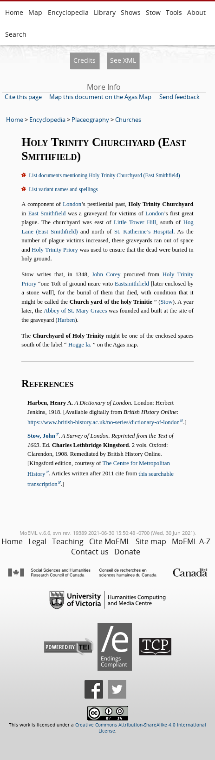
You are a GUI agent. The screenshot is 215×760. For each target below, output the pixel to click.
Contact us (90, 552)
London (72, 204)
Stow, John (41, 436)
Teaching (68, 541)
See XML (123, 60)
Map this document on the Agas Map (100, 97)
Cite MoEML (109, 541)
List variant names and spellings (63, 189)
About (196, 12)
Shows (131, 12)
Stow (153, 12)
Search (15, 34)
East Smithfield (47, 213)
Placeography (90, 119)
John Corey (106, 274)
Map (35, 12)
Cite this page (23, 97)
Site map (151, 541)
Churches (128, 119)
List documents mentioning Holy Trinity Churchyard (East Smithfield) (104, 175)
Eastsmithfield (132, 283)
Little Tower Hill (135, 222)
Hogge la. (79, 344)
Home (14, 12)
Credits (84, 60)
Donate (127, 552)
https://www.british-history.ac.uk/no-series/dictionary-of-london (103, 422)
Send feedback (179, 97)
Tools (174, 12)
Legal (37, 541)
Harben (66, 320)
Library (105, 12)
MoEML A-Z (191, 541)
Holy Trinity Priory (55, 250)
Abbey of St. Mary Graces (75, 310)
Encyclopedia (68, 12)
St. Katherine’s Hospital (143, 231)
